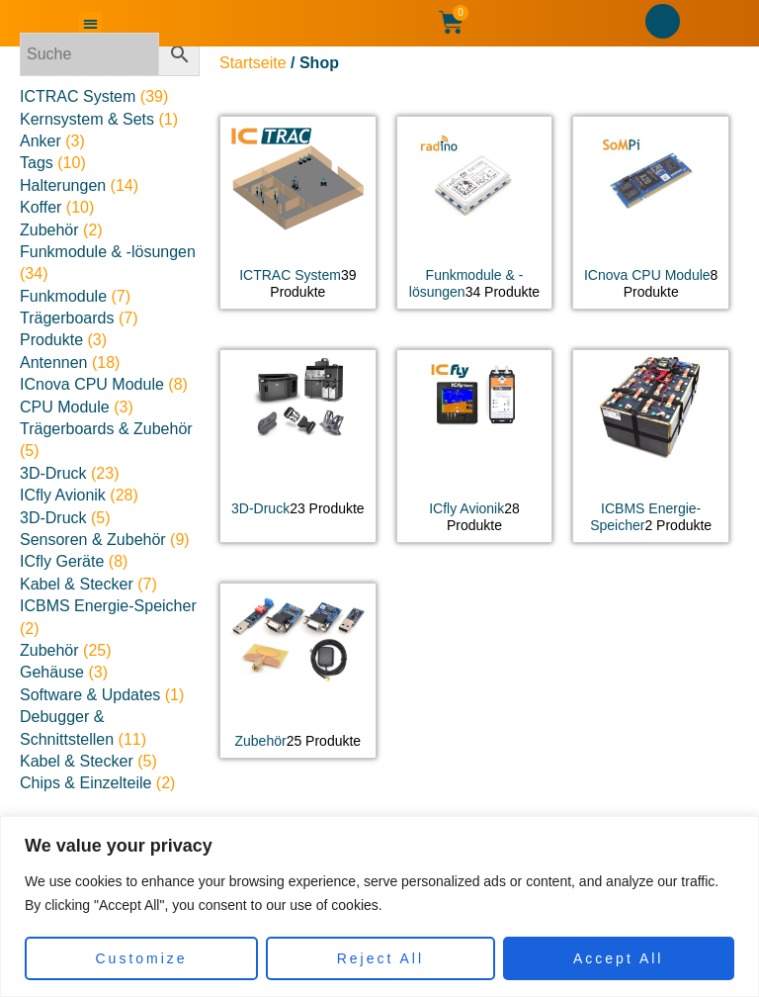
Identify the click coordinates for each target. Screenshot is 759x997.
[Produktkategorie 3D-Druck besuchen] (298, 437)
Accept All (618, 958)
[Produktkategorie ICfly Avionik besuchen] (475, 446)
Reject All (380, 958)
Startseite (253, 62)
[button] (90, 23)
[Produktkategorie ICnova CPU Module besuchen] (650, 213)
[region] (379, 906)
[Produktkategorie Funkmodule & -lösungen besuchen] (475, 213)
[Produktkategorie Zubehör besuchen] (298, 671)
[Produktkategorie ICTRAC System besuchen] (298, 213)
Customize (142, 958)
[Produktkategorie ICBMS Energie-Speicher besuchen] (650, 446)
